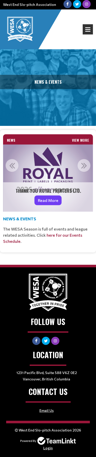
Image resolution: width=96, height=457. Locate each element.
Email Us (46, 410)
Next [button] (84, 165)
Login (48, 448)
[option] (48, 178)
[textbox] (48, 230)
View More (80, 140)
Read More (48, 200)
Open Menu (88, 29)
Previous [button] (12, 165)
